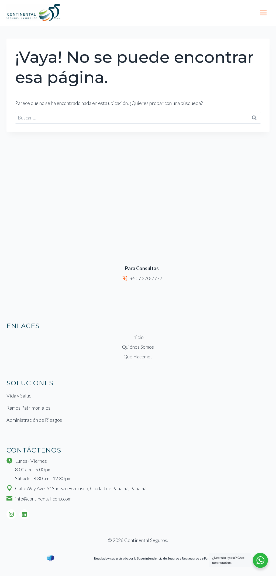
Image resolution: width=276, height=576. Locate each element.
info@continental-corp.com (43, 499)
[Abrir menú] (263, 12)
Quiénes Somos (138, 347)
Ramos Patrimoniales (28, 408)
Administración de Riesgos (34, 420)
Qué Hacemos (138, 356)
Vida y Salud (19, 396)
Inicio (138, 337)
